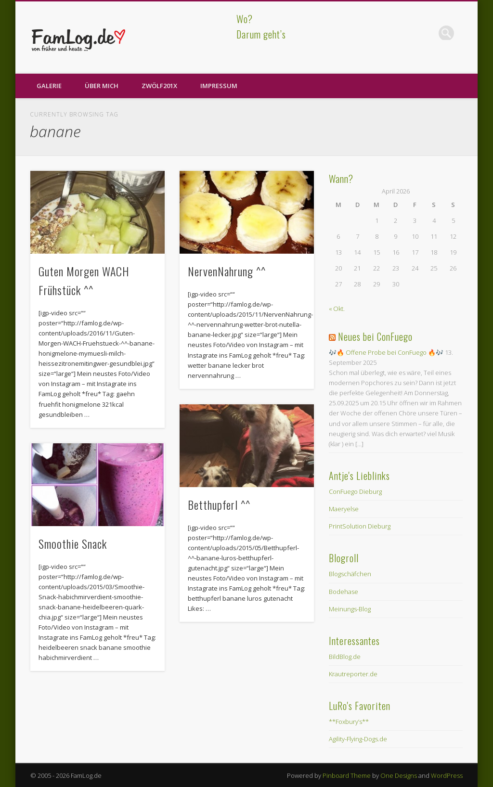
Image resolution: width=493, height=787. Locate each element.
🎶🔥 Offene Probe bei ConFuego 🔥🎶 (386, 352)
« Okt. (337, 308)
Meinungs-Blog (350, 609)
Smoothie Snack (73, 543)
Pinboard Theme (347, 775)
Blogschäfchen (350, 573)
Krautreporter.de (353, 674)
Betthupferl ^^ (219, 504)
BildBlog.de (345, 656)
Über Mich (101, 85)
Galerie (49, 85)
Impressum (218, 85)
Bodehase (343, 591)
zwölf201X (159, 85)
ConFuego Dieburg (355, 491)
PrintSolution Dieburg (359, 526)
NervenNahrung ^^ (227, 271)
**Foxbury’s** (349, 721)
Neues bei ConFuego (375, 336)
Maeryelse (344, 508)
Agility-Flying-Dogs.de (358, 739)
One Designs (398, 775)
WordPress (447, 775)
